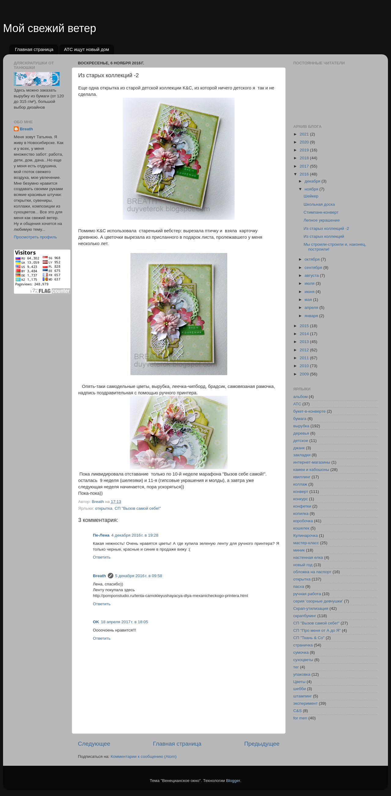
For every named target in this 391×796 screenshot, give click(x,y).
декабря (313, 181)
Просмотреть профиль (35, 237)
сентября (314, 267)
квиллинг (301, 477)
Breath (99, 575)
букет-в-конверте (309, 411)
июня (310, 291)
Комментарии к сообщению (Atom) (144, 756)
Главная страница (34, 49)
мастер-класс (306, 543)
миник (299, 550)
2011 (305, 358)
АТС (297, 404)
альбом (300, 396)
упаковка (301, 674)
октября (313, 259)
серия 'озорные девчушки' (318, 601)
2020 (305, 142)
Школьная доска (319, 204)
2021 (305, 134)
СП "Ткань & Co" (308, 637)
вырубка (301, 426)
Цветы (299, 681)
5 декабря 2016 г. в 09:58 (138, 575)
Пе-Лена (101, 535)
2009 (305, 374)
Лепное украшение (322, 220)
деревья (301, 433)
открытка (103, 508)
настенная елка (308, 557)
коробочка (303, 521)
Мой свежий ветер (49, 28)
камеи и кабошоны (311, 469)
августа (312, 275)
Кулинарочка (305, 535)
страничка (303, 645)
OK (96, 622)
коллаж (300, 484)
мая (309, 299)
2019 (305, 150)
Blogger (233, 780)
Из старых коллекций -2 (326, 228)
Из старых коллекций (324, 236)
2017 (305, 166)
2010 (305, 366)
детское (300, 440)
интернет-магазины (311, 462)
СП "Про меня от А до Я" (317, 630)
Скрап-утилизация (310, 608)
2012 (305, 350)
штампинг (302, 696)
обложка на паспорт (312, 572)
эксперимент (305, 703)
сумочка (301, 652)
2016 (305, 174)
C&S (297, 710)
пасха (298, 586)
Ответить (102, 557)
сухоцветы (303, 659)
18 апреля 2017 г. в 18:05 (124, 622)
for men (300, 718)
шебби (299, 688)
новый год (302, 565)
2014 (305, 333)
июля (310, 283)
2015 (305, 326)
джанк (299, 448)
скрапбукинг (304, 615)
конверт (300, 491)
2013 (305, 341)
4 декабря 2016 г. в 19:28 (134, 535)
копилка (301, 513)
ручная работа (307, 594)
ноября (312, 189)
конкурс (300, 499)
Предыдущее (262, 743)
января (312, 315)
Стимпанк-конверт (321, 212)
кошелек (301, 528)
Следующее (94, 743)
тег (296, 667)
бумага (299, 418)
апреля (312, 307)
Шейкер (311, 196)
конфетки (302, 506)
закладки (301, 455)
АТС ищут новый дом (86, 49)
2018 (305, 158)
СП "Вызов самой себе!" (138, 508)
